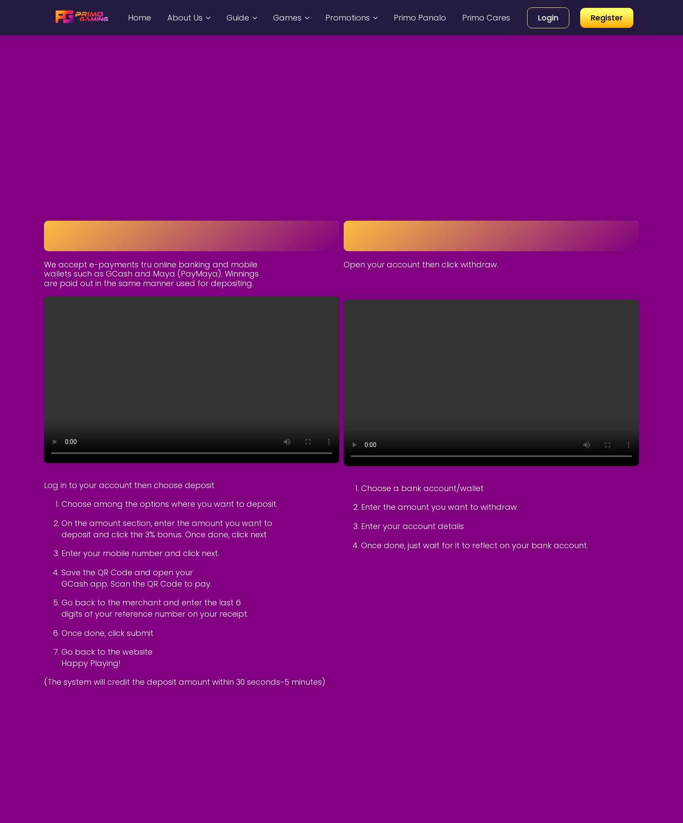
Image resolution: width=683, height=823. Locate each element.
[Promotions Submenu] (377, 17)
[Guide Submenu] (256, 17)
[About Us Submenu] (209, 17)
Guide (238, 17)
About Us (185, 17)
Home (139, 17)
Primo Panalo (420, 17)
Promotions (347, 17)
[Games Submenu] (308, 17)
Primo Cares (486, 17)
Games (287, 17)
